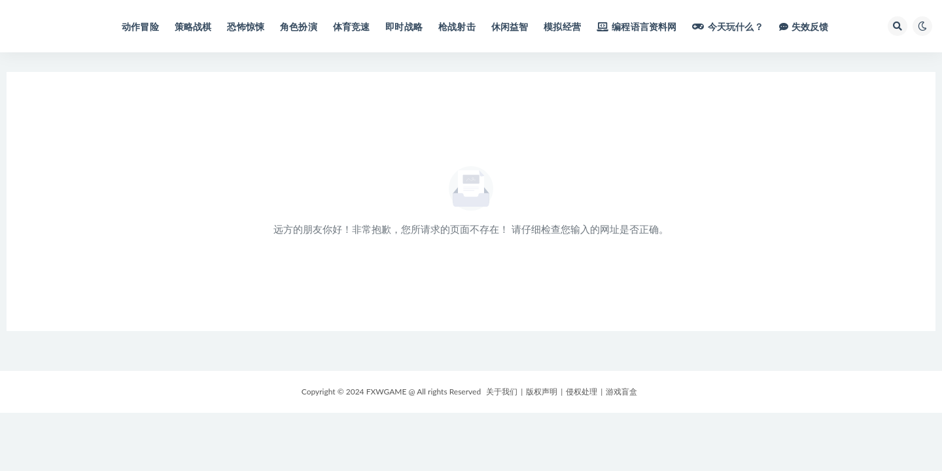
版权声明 (541, 391)
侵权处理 (581, 391)
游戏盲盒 (621, 391)
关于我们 (501, 391)
